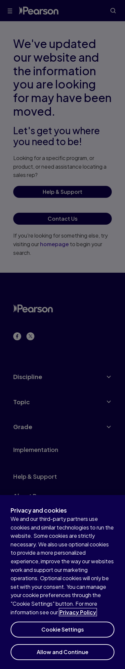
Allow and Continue (62, 656)
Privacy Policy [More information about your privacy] (78, 616)
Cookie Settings (62, 633)
